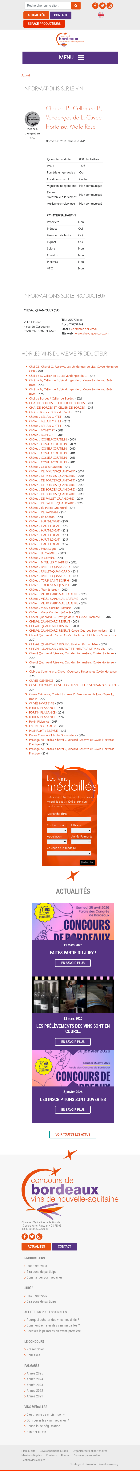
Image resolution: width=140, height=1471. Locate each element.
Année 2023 (35, 1384)
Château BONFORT (42, 430)
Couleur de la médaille (69, 850)
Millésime (81, 828)
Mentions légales (32, 1455)
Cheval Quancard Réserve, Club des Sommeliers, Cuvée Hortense (71, 653)
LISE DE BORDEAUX (42, 726)
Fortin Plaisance (39, 721)
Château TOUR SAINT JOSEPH (49, 580)
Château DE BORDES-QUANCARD (52, 471)
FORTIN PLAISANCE (42, 707)
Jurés (28, 1288)
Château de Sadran (41, 516)
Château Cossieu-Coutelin (45, 466)
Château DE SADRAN (43, 512)
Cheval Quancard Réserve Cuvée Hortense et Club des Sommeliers (72, 635)
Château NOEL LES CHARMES (48, 562)
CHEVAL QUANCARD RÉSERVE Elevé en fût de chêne (63, 644)
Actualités (36, 15)
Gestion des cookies (33, 1459)
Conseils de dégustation (43, 1426)
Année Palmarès (81, 839)
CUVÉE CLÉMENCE (41, 680)
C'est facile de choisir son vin (47, 1414)
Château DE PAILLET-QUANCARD (51, 498)
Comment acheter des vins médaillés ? (53, 1325)
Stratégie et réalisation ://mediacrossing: (94, 1463)
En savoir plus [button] (73, 963)
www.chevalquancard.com (92, 333)
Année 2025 (35, 1373)
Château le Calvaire (41, 557)
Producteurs (34, 1258)
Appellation (57, 839)
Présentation (36, 1349)
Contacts (51, 1455)
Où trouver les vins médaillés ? (48, 1420)
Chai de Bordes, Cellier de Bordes (50, 412)
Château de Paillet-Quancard (48, 507)
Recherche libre (69, 816)
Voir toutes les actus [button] (72, 1134)
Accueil (26, 75)
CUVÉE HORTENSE (41, 703)
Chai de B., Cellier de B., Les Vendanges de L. (58, 375)
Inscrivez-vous (37, 1266)
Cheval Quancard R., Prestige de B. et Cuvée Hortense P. (66, 616)
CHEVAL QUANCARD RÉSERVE (49, 621)
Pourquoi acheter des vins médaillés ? (53, 1319)
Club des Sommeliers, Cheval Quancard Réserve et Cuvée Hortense (73, 671)
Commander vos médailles (45, 1277)
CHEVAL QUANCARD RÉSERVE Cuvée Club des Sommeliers (68, 630)
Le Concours (34, 1341)
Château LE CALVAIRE (43, 553)
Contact (60, 15)
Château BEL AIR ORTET (45, 416)
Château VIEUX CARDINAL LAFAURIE (53, 594)
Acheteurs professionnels (45, 1312)
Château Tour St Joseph (44, 589)
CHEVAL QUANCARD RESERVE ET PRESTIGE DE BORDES (67, 648)
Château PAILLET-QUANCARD (49, 566)
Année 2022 (35, 1390)
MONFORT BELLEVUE (43, 730)
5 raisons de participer (42, 1271)
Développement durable (54, 1450)
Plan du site (28, 1450)
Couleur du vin (57, 828)
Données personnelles (87, 1455)
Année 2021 (35, 1396)
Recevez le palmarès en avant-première (54, 1331)
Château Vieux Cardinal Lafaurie (50, 607)
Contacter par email (84, 328)
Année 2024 (35, 1379)
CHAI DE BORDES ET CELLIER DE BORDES (57, 402)
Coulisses (33, 1355)
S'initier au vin (36, 1431)
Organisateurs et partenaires (90, 1450)
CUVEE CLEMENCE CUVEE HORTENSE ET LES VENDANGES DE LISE (73, 685)
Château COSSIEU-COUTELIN (48, 439)
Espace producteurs (44, 23)
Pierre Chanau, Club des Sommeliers (52, 735)
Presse (65, 1455)
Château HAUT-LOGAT (44, 521)
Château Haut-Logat (42, 548)
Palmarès (31, 1365)
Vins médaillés (35, 1407)
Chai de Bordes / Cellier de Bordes (51, 398)
